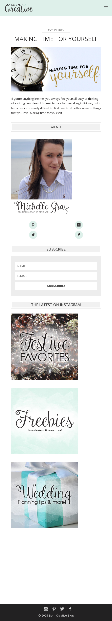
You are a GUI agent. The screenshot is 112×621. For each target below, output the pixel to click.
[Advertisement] (56, 564)
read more (56, 127)
